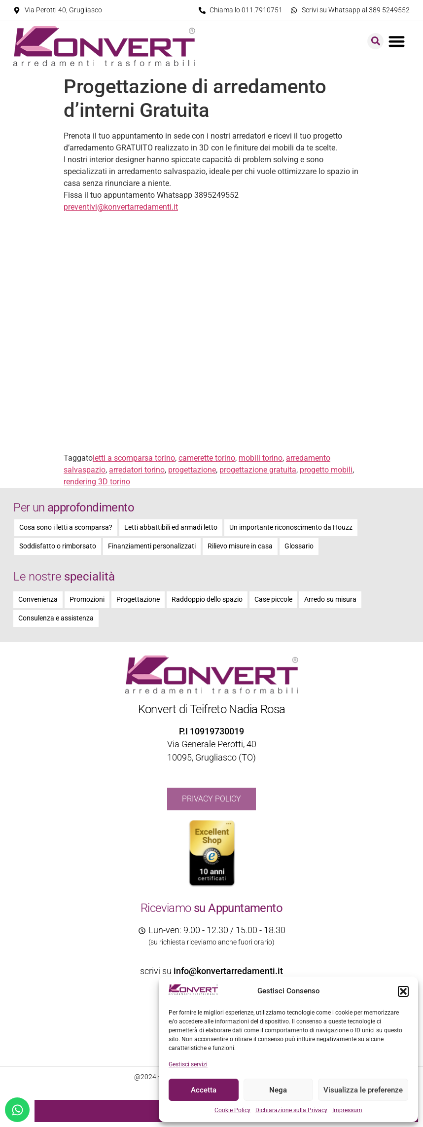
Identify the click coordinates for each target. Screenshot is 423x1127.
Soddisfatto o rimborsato (57, 546)
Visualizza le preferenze (363, 1090)
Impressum (347, 1110)
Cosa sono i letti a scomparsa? (65, 527)
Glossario (299, 546)
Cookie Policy (232, 1110)
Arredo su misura (330, 599)
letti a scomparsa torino (134, 458)
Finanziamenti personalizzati (152, 546)
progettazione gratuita (257, 469)
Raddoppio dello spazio (207, 599)
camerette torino (206, 458)
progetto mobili (326, 469)
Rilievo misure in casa (240, 546)
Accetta (203, 1090)
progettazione (192, 469)
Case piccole (273, 599)
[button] (403, 991)
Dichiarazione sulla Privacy (291, 1110)
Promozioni (87, 599)
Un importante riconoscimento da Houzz (290, 527)
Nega (278, 1090)
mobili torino (260, 458)
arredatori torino (137, 469)
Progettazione (138, 599)
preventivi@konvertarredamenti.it (121, 207)
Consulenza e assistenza (56, 618)
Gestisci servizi (188, 1064)
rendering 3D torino (97, 481)
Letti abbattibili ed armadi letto (170, 527)
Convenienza (38, 599)
